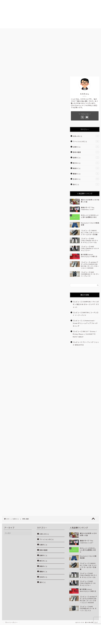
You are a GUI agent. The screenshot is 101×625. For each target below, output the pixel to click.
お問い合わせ (86, 31)
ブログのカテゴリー (62, 31)
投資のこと (86, 157)
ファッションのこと (86, 141)
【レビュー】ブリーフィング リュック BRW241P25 (86, 343)
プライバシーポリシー (11, 622)
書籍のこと (86, 174)
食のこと (86, 184)
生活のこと (5, 40)
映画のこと (86, 168)
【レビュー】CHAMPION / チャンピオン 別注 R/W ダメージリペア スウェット (86, 304)
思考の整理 (86, 152)
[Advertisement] (33, 111)
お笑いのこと (86, 136)
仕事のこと (86, 147)
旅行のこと (86, 163)
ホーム (14, 31)
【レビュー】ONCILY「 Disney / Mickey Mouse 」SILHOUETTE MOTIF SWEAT (85, 334)
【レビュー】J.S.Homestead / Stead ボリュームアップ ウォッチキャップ (85, 323)
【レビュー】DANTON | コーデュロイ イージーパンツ (85, 313)
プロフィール (38, 31)
